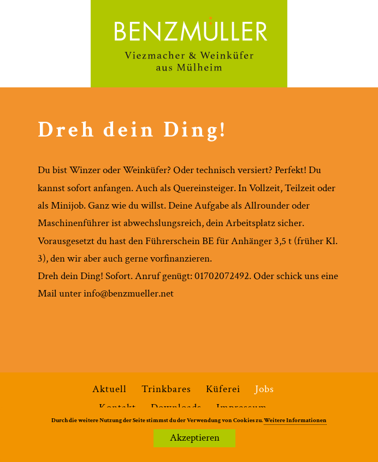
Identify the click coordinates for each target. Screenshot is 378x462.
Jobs (264, 389)
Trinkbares (166, 389)
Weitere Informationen (295, 420)
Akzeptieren (195, 438)
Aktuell (109, 389)
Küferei (223, 389)
